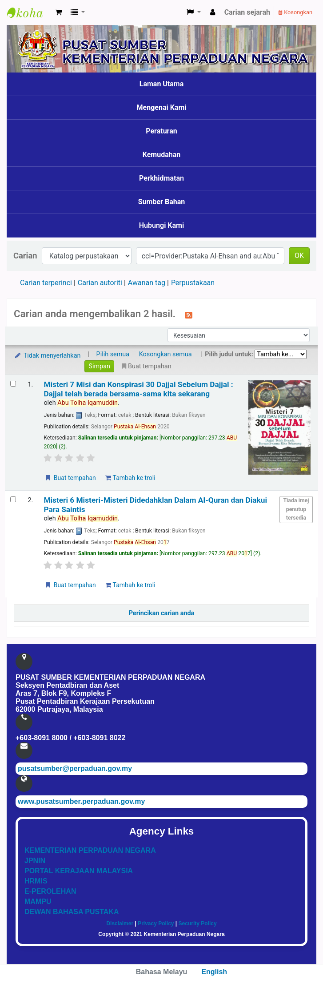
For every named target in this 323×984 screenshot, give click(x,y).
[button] (58, 12)
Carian (25, 255)
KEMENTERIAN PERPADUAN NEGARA (90, 850)
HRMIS (36, 881)
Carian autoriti (100, 282)
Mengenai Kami (162, 107)
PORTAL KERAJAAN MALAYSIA (78, 871)
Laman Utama (162, 84)
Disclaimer (119, 923)
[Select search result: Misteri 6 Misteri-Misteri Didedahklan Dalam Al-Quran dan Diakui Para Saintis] (13, 499)
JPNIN (34, 860)
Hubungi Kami (161, 225)
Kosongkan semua (165, 354)
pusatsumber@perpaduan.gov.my (75, 768)
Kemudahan (162, 154)
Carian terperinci (46, 282)
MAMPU (37, 901)
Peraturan (161, 131)
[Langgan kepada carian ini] (188, 314)
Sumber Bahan (161, 202)
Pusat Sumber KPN (29, 12)
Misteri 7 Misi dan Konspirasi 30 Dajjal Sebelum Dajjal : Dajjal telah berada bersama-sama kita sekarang (138, 389)
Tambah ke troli (130, 477)
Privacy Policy (156, 923)
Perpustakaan (193, 282)
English (214, 972)
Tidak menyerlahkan (47, 355)
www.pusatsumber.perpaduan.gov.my (81, 801)
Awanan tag (146, 282)
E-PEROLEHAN (50, 891)
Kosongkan (295, 12)
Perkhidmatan (161, 178)
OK (299, 255)
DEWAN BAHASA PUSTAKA (71, 911)
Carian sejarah (247, 12)
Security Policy (198, 923)
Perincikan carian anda (162, 613)
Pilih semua (113, 354)
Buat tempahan (70, 477)
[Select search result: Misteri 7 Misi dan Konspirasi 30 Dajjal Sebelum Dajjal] (13, 384)
